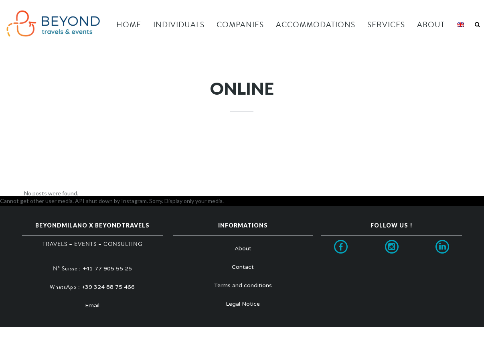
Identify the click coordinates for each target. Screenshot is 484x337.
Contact (243, 267)
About (243, 248)
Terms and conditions (243, 285)
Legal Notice (243, 303)
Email (92, 305)
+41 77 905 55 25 (107, 268)
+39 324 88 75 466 (108, 287)
